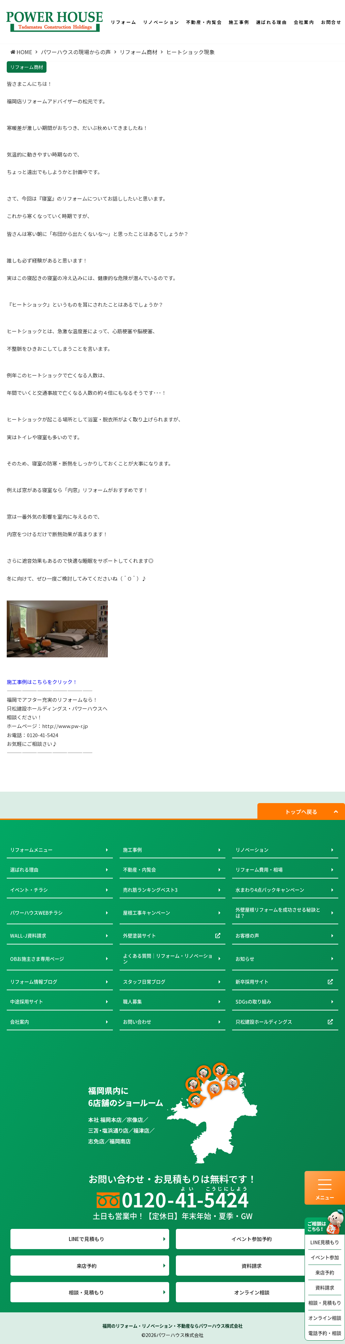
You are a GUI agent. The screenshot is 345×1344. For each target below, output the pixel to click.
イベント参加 (325, 1257)
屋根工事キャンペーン (146, 912)
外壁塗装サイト (139, 935)
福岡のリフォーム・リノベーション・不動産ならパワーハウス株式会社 (172, 1325)
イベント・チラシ (29, 889)
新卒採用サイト (252, 981)
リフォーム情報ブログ (33, 981)
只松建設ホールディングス (264, 1021)
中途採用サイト (26, 1001)
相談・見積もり (324, 1302)
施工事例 (132, 849)
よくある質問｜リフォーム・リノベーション (168, 958)
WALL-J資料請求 (28, 935)
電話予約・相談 (324, 1333)
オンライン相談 (324, 1317)
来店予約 (324, 1272)
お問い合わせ (137, 1021)
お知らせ (245, 958)
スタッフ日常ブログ (144, 981)
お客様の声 (247, 935)
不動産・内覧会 (139, 869)
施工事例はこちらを (29, 681)
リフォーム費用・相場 (259, 869)
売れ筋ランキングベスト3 (150, 889)
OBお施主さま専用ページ (37, 958)
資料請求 (324, 1287)
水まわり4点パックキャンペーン (270, 889)
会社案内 (19, 1021)
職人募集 (132, 1001)
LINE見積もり (324, 1242)
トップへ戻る (301, 811)
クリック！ (64, 681)
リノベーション (252, 849)
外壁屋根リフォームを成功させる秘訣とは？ (278, 912)
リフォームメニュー (31, 849)
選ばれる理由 (24, 869)
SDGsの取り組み (253, 1001)
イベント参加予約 (251, 1238)
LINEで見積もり (86, 1238)
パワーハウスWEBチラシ (36, 912)
